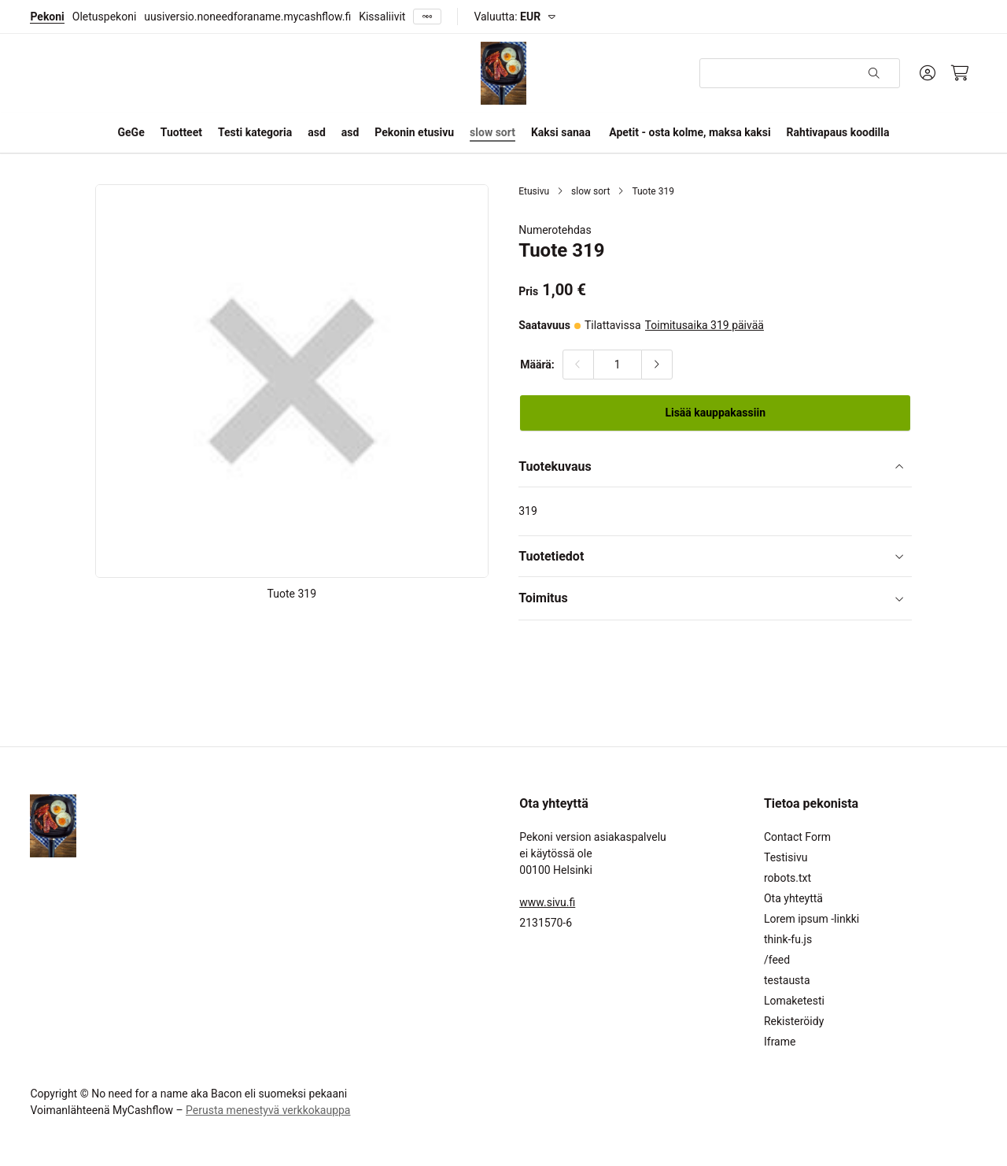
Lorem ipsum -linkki (811, 918)
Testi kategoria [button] (255, 132)
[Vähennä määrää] (578, 364)
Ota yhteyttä (793, 898)
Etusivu (533, 191)
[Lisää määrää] (657, 364)
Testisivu (785, 857)
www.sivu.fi (547, 902)
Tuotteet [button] (181, 132)
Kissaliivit (382, 16)
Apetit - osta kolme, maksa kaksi (689, 132)
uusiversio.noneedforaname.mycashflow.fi (247, 16)
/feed (777, 959)
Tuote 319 (653, 191)
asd (317, 132)
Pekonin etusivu (414, 132)
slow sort (590, 191)
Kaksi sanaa (561, 132)
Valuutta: (507, 16)
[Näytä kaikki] (427, 17)
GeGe (131, 132)
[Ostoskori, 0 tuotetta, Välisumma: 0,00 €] (960, 73)
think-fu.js (788, 939)
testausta (787, 980)
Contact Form (797, 837)
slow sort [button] (492, 132)
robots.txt (787, 878)
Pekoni (47, 16)
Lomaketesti (794, 1000)
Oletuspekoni (104, 16)
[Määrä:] (617, 364)
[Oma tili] (927, 73)
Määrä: (537, 364)
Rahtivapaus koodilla (838, 132)
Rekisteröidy (794, 1021)
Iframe (779, 1041)
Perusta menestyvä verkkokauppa (268, 1110)
